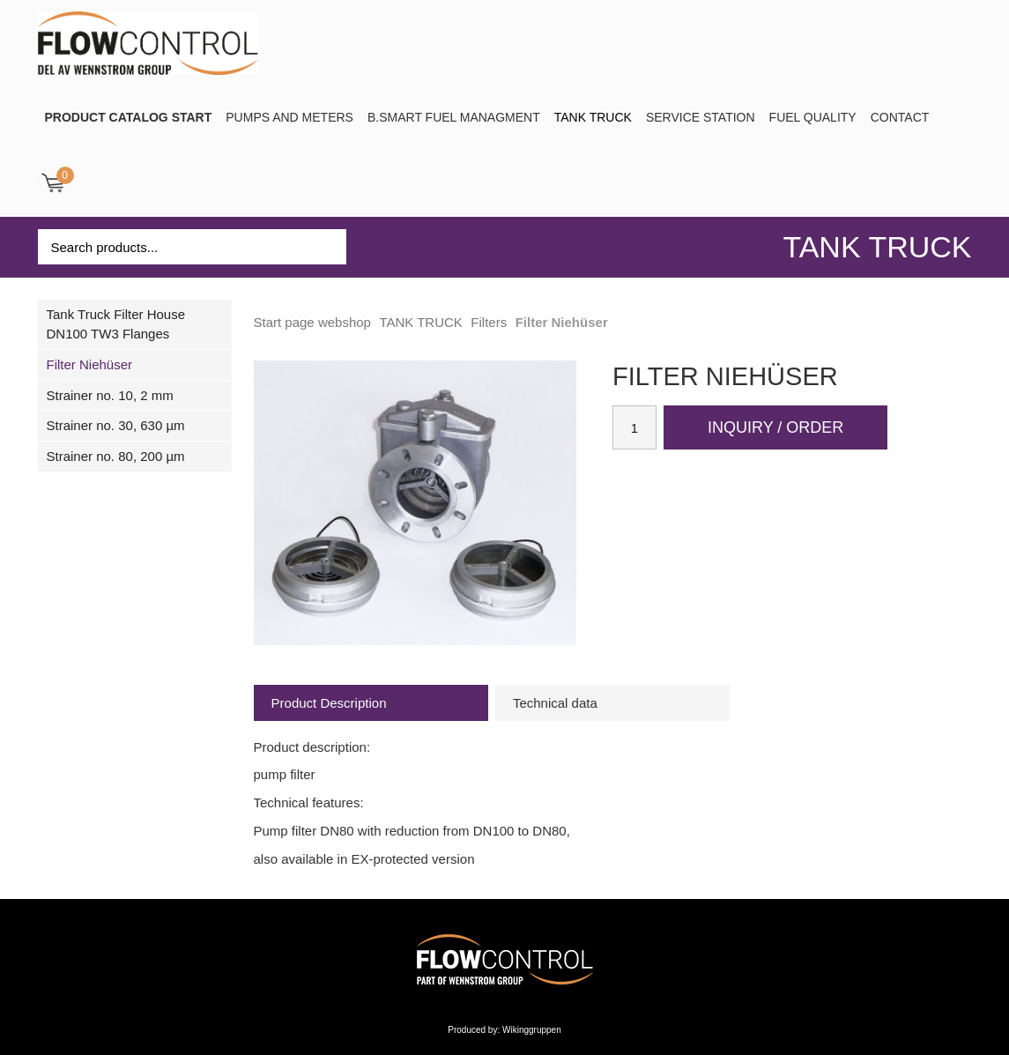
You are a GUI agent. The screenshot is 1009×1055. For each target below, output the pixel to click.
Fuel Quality (813, 117)
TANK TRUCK (593, 117)
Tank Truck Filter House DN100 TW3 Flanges (116, 324)
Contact (900, 117)
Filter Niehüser (90, 364)
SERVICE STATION (700, 117)
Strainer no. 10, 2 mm (110, 395)
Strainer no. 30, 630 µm (116, 425)
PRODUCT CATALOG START (128, 117)
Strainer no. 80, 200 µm (116, 456)
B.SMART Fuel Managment (453, 117)
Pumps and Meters (289, 117)
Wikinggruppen (531, 1030)
